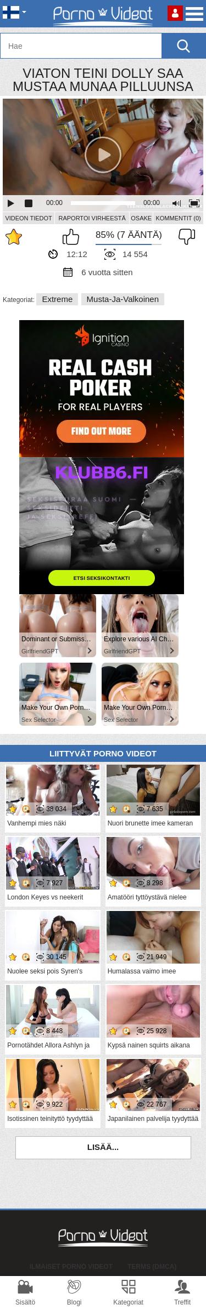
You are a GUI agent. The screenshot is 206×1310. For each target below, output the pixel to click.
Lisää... (103, 1147)
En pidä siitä (184, 237)
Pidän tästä (74, 237)
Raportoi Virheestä (91, 218)
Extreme (57, 299)
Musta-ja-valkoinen (123, 299)
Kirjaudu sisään (175, 13)
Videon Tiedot (28, 218)
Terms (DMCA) (151, 1267)
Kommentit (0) (178, 218)
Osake (141, 218)
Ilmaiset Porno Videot (71, 1267)
